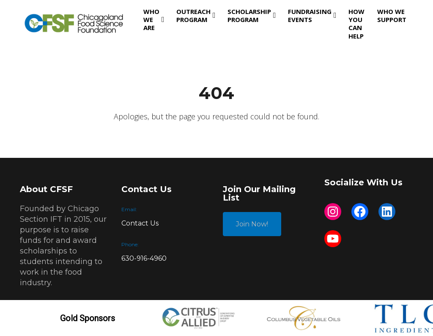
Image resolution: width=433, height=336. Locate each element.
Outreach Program (193, 15)
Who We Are (151, 19)
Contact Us (140, 223)
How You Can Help (356, 23)
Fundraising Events (310, 15)
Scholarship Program (249, 15)
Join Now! (252, 224)
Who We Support (391, 15)
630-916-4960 (144, 258)
